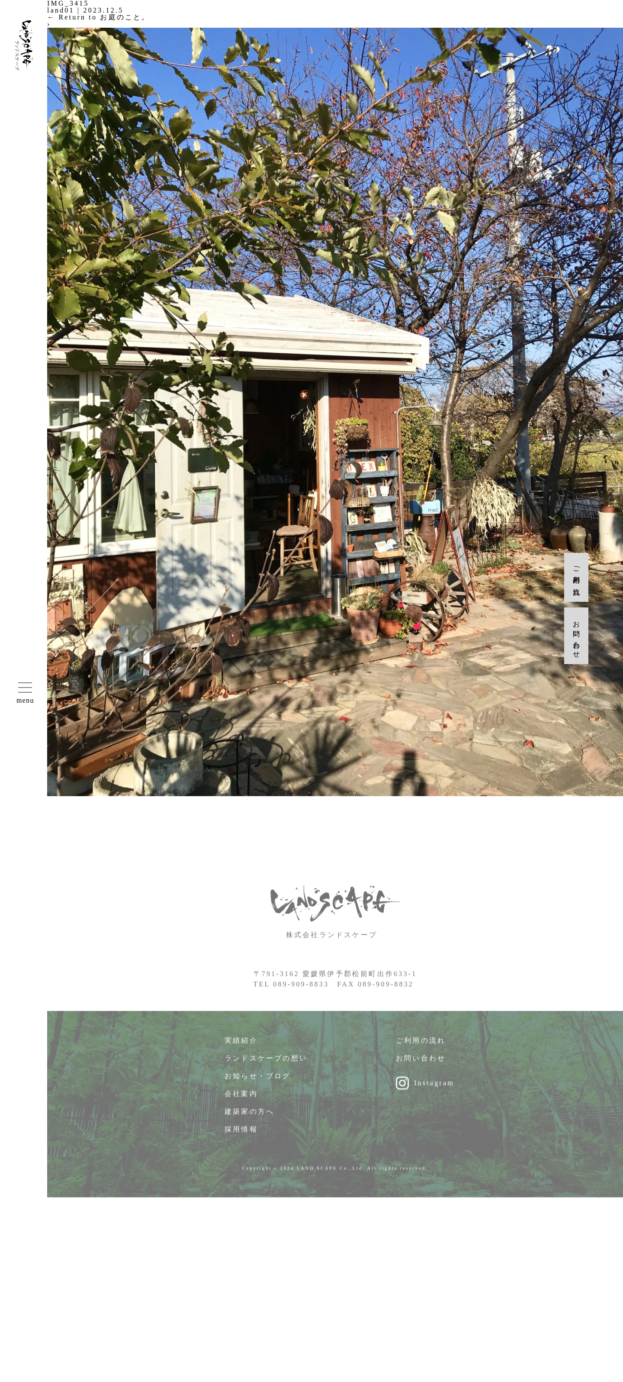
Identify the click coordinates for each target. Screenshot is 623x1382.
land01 (60, 10)
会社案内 (241, 1101)
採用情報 (241, 1137)
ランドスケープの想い (266, 1066)
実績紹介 (241, 1048)
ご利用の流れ (421, 1048)
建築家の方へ (249, 1119)
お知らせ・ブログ (258, 1084)
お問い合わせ (421, 1066)
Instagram (434, 1091)
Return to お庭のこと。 (98, 17)
